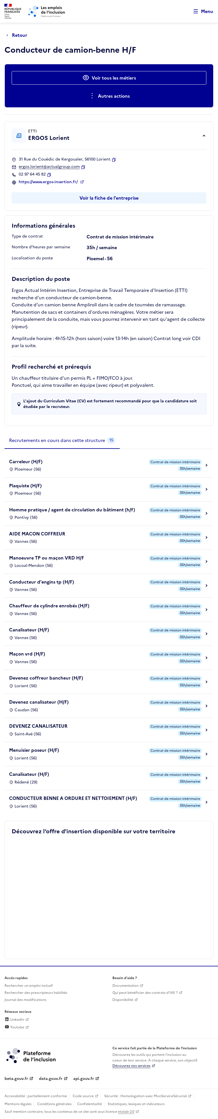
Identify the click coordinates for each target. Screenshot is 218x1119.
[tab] (62, 441)
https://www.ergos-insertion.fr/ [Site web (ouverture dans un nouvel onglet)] (49, 182)
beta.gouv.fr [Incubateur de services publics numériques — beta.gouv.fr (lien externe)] (16, 1079)
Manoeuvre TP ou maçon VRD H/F (46, 557)
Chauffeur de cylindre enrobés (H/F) (49, 605)
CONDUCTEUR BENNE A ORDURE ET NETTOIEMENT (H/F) (73, 798)
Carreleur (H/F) (26, 461)
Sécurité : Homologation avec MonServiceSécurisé (145, 1096)
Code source (83, 1096)
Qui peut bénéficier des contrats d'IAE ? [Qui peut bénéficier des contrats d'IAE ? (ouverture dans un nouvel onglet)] (145, 992)
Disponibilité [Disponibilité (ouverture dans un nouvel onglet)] (122, 999)
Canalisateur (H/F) (29, 629)
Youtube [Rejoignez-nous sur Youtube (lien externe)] (14, 1027)
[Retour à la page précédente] (18, 35)
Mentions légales (18, 1104)
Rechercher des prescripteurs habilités (36, 992)
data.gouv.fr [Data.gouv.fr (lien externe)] (50, 1079)
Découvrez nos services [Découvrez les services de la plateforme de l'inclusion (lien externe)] (131, 1065)
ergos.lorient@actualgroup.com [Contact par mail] (49, 167)
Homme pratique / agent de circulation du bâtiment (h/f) (72, 509)
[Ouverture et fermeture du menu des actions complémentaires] (109, 96)
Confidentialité (89, 1104)
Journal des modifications (25, 999)
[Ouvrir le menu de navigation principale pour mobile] (200, 11)
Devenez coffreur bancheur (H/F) (46, 677)
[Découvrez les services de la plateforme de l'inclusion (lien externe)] (31, 1055)
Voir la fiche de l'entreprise (109, 198)
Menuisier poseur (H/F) (34, 750)
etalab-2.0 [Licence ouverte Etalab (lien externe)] (126, 1111)
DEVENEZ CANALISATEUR (38, 726)
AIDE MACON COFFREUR (37, 533)
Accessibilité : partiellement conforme (36, 1096)
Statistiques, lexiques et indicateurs (136, 1104)
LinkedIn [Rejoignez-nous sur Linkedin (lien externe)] (14, 1019)
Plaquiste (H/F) (25, 485)
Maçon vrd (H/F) (27, 653)
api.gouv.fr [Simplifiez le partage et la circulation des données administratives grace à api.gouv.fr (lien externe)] (83, 1079)
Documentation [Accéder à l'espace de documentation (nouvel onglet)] (125, 985)
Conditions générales (54, 1104)
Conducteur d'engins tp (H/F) (41, 581)
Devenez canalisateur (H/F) (39, 702)
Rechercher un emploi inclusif (29, 985)
